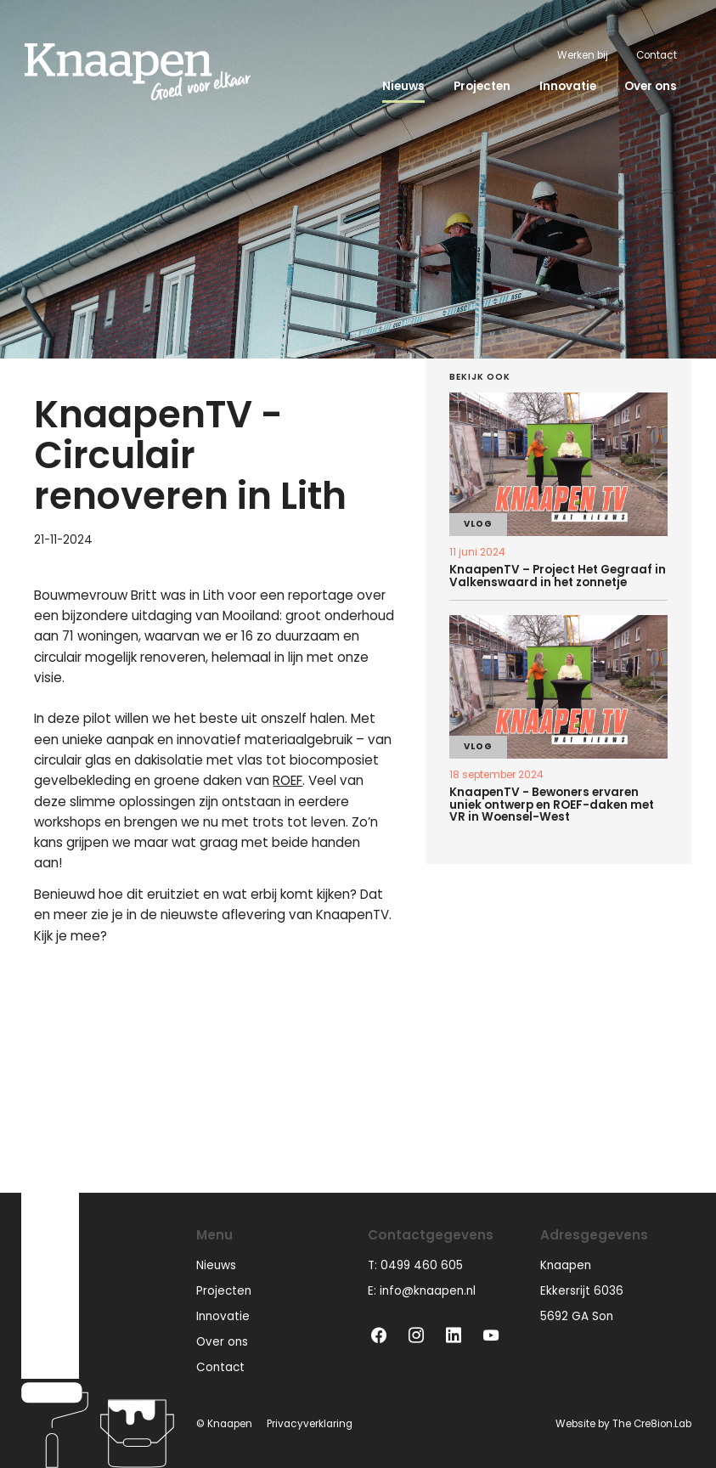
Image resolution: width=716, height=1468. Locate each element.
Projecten (482, 86)
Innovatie (567, 86)
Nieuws (403, 86)
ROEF (287, 780)
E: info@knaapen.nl (422, 1291)
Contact (656, 55)
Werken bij (582, 55)
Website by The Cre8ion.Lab (623, 1424)
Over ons (650, 86)
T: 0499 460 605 (415, 1265)
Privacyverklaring (309, 1424)
